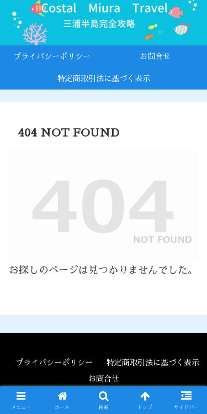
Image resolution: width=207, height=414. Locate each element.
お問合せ (103, 378)
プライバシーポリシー (54, 362)
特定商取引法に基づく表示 (153, 362)
